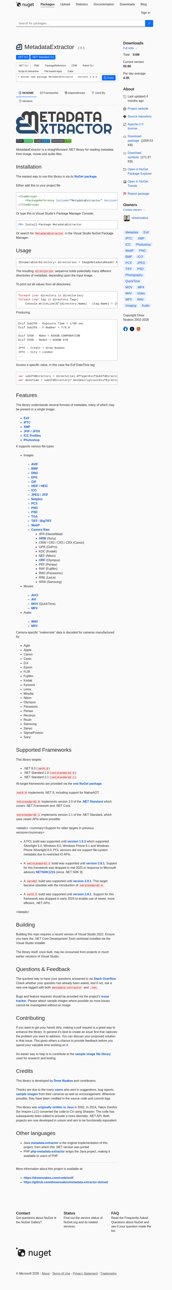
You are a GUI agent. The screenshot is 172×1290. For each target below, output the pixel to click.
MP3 (34, 626)
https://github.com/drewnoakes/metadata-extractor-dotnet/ (66, 1182)
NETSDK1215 (45, 872)
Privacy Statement (85, 1273)
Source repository (140, 116)
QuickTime (133, 281)
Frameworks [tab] (49, 93)
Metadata (132, 232)
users (59, 1089)
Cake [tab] (70, 71)
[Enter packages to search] (80, 23)
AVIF (34, 464)
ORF (42, 560)
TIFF (34, 520)
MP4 (34, 608)
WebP (35, 525)
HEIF (34, 486)
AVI (33, 599)
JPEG (35, 494)
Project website (138, 108)
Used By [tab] (98, 93)
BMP (34, 468)
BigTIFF (46, 520)
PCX (34, 503)
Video (141, 293)
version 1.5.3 (76, 841)
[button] (109, 77)
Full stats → (130, 48)
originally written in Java (56, 1107)
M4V (129, 293)
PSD (34, 512)
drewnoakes (140, 217)
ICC (128, 244)
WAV (34, 621)
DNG (34, 473)
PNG (34, 508)
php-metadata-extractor (48, 1151)
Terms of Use (61, 1273)
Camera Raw (40, 529)
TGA (34, 516)
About (46, 1273)
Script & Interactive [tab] (28, 71)
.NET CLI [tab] (23, 65)
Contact (23, 1213)
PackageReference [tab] (55, 65)
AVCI (34, 595)
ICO (34, 490)
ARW (42, 538)
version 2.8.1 (95, 863)
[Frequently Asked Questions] (115, 1213)
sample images (27, 1094)
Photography (134, 275)
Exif (26, 418)
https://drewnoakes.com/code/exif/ (48, 1177)
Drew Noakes (63, 1080)
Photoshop (32, 440)
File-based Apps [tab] (53, 71)
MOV (34, 603)
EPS (34, 477)
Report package (138, 193)
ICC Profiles (32, 435)
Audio (146, 305)
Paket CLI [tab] (88, 65)
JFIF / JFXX (32, 431)
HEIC (44, 486)
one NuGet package (87, 783)
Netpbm (37, 499)
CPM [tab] (74, 65)
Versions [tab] (26, 101)
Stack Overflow (105, 978)
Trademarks (108, 1273)
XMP (27, 426)
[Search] (149, 23)
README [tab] (26, 93)
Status (69, 1213)
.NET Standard (92, 801)
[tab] (48, 4)
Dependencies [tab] (75, 93)
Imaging (131, 305)
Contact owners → (134, 209)
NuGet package (85, 176)
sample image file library (93, 1054)
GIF (33, 481)
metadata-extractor (44, 1143)
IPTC (27, 422)
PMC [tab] (36, 65)
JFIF (45, 494)
